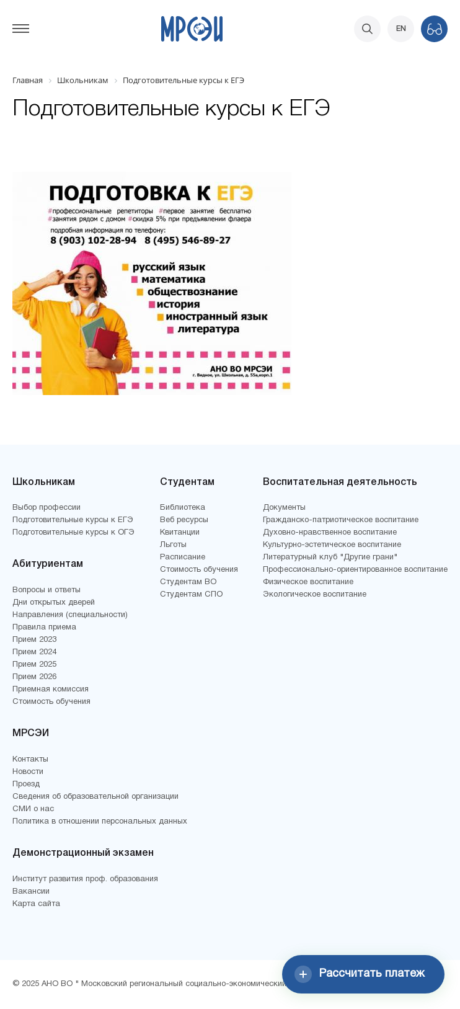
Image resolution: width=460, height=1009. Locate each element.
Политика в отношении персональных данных (99, 821)
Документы (284, 508)
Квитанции (180, 532)
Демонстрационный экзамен (83, 853)
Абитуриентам (47, 564)
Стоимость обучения (51, 702)
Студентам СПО (191, 594)
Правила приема (44, 627)
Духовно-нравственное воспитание (330, 532)
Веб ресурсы (184, 520)
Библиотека (182, 508)
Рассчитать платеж (359, 974)
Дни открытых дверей (53, 603)
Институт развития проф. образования (85, 879)
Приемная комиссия (50, 689)
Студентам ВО (188, 582)
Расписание (182, 557)
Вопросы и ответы (46, 590)
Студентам (187, 482)
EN (401, 28)
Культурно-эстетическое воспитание (332, 545)
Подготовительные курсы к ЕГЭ (72, 520)
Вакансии (31, 892)
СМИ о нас (33, 809)
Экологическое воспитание (314, 594)
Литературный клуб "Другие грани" (330, 557)
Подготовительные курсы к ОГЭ (73, 532)
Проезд (26, 784)
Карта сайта (36, 904)
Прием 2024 (34, 652)
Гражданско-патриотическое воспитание (340, 520)
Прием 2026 (34, 677)
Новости (27, 772)
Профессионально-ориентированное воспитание (355, 570)
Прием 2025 (34, 665)
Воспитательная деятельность (340, 482)
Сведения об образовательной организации (95, 797)
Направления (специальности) (70, 615)
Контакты (30, 759)
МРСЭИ (30, 733)
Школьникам (43, 482)
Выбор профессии (46, 508)
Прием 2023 (34, 640)
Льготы (173, 545)
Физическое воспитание (308, 582)
